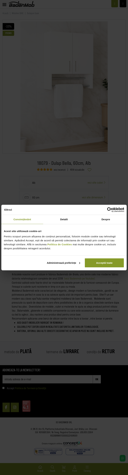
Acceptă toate (104, 262)
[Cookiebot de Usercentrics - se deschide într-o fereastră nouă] (109, 209)
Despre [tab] (106, 219)
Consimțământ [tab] (22, 219)
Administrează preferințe (63, 262)
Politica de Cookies (59, 244)
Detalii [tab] (64, 219)
